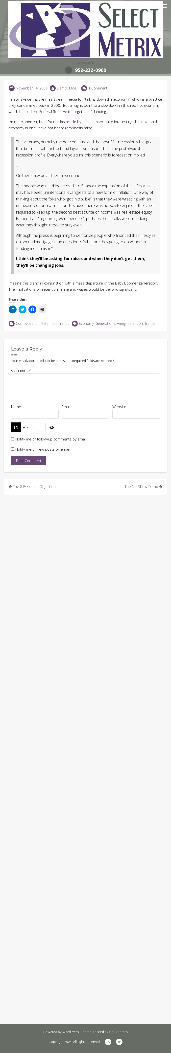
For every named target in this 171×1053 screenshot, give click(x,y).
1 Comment (97, 88)
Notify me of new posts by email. (43, 449)
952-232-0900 (85, 70)
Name (16, 406)
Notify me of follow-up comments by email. (51, 439)
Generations (105, 323)
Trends (63, 323)
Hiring (121, 323)
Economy (86, 323)
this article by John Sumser (81, 121)
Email (66, 406)
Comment (21, 370)
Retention (49, 323)
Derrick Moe (66, 88)
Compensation (28, 323)
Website (119, 406)
